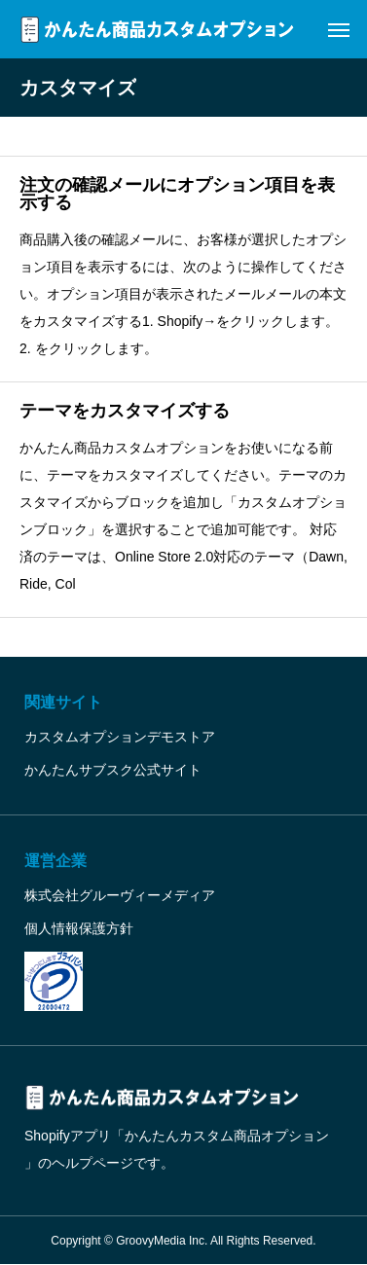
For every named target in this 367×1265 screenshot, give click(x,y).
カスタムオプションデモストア (119, 736)
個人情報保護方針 (78, 928)
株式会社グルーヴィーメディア (119, 895)
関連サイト (63, 702)
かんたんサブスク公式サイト (113, 769)
